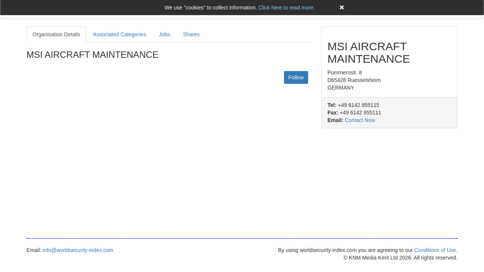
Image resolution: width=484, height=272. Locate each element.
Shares (191, 34)
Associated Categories (119, 34)
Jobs (164, 34)
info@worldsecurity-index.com (78, 250)
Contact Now (360, 120)
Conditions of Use (435, 250)
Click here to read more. (286, 8)
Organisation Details (56, 34)
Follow (296, 77)
